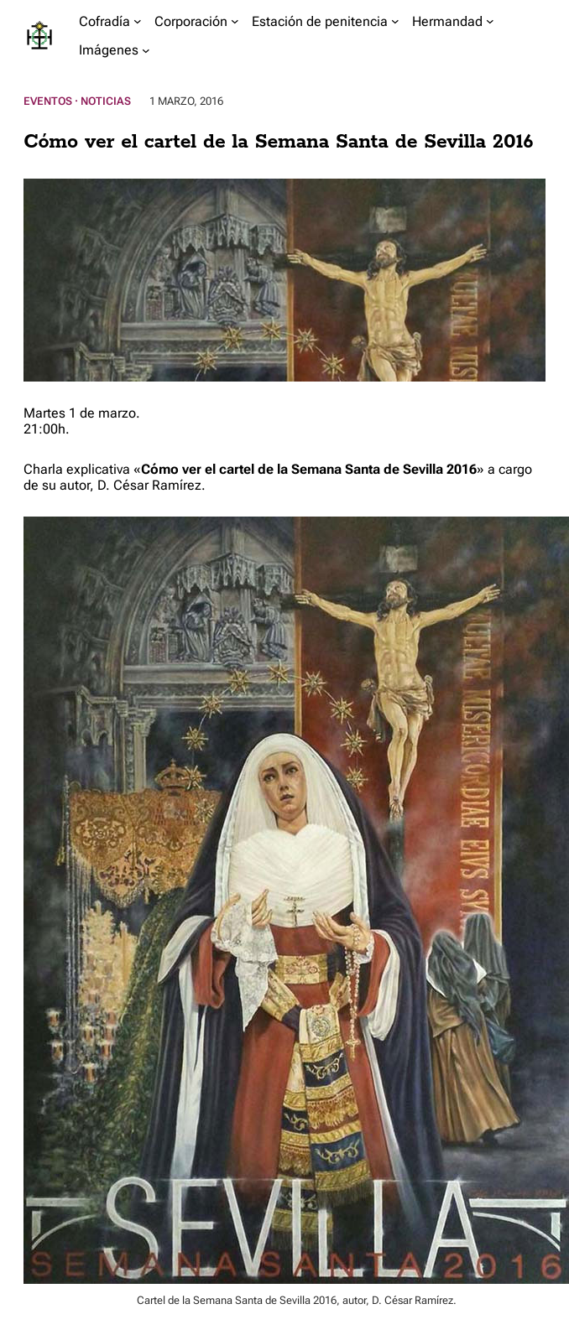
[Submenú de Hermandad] (490, 21)
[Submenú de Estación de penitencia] (395, 21)
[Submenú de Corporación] (235, 21)
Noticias (106, 101)
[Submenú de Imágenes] (146, 50)
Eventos (47, 101)
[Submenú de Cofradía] (137, 21)
